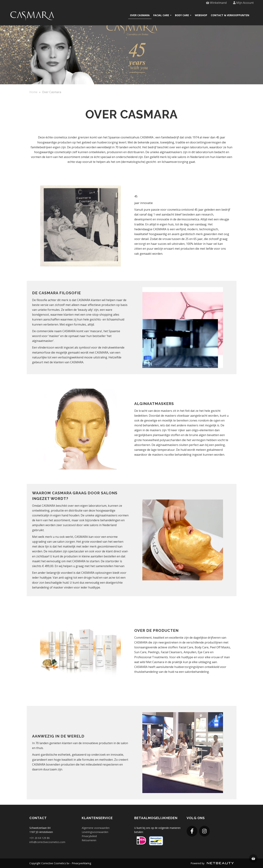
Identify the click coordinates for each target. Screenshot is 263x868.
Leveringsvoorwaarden (95, 832)
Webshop (201, 15)
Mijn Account (243, 3)
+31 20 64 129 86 (39, 838)
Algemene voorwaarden (96, 828)
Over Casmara (140, 15)
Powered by (212, 863)
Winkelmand (216, 3)
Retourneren (89, 840)
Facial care (162, 15)
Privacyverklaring (81, 863)
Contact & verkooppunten (230, 15)
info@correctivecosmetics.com (47, 842)
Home (33, 92)
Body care (183, 15)
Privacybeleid (89, 836)
